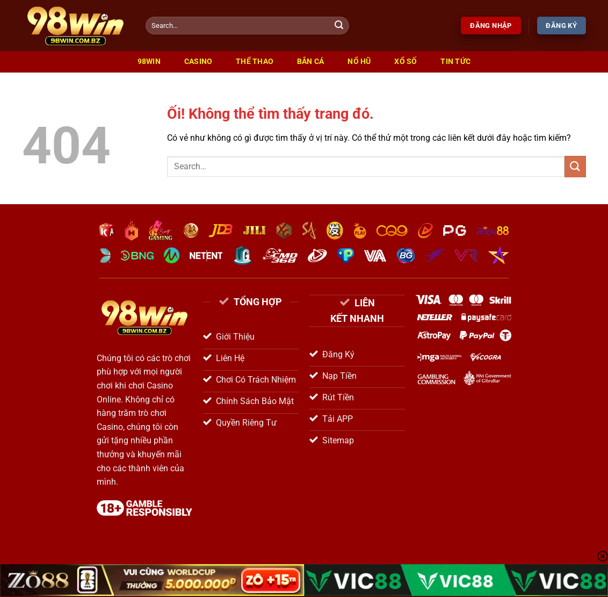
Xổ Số (405, 61)
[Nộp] (339, 26)
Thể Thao (254, 61)
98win (149, 61)
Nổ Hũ (359, 61)
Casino (198, 61)
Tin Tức (455, 61)
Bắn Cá (310, 61)
